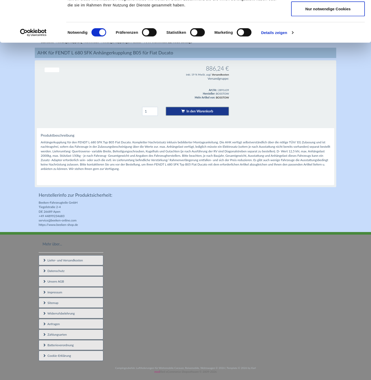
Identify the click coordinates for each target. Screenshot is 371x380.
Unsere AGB (53, 281)
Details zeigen (274, 71)
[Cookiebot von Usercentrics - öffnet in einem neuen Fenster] (33, 71)
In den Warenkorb (197, 111)
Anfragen (51, 324)
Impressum (52, 292)
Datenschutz (53, 271)
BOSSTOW (222, 97)
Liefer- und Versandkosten (63, 260)
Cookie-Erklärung (57, 356)
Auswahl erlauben (327, 30)
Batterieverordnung (58, 345)
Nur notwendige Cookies (328, 47)
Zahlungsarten (55, 334)
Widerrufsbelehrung (59, 313)
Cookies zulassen (328, 13)
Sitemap (50, 303)
